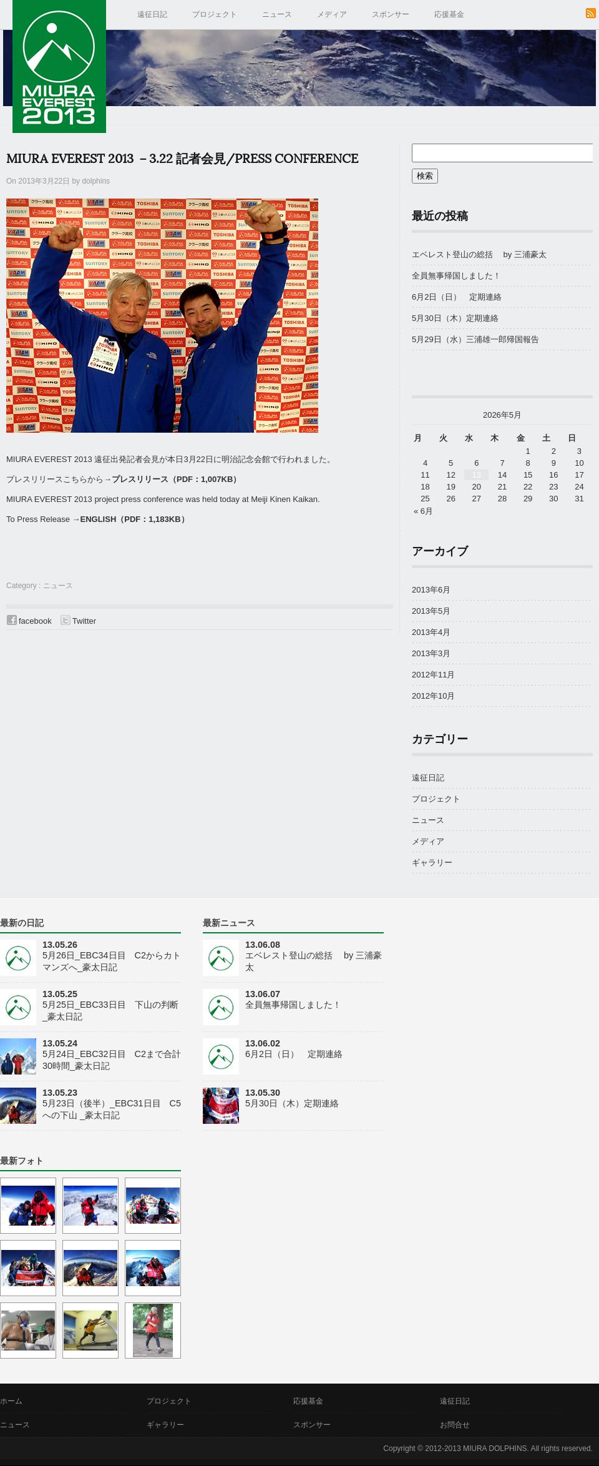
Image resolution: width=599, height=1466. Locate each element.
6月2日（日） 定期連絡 (457, 297)
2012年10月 (433, 696)
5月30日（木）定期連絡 (455, 318)
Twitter (84, 621)
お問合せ (455, 1424)
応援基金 (449, 14)
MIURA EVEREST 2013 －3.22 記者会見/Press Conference (182, 159)
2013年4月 (431, 632)
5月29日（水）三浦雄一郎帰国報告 (479, 339)
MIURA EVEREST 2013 (59, 66)
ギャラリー (432, 862)
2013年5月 (431, 611)
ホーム (11, 1401)
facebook (35, 621)
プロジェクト (214, 14)
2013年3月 (431, 653)
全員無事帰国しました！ (456, 275)
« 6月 (423, 511)
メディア (332, 14)
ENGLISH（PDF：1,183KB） (134, 519)
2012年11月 (433, 674)
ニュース (277, 14)
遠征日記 (152, 14)
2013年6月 (431, 589)
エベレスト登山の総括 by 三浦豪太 (479, 254)
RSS (591, 13)
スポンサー (390, 14)
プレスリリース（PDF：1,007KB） (176, 479)
